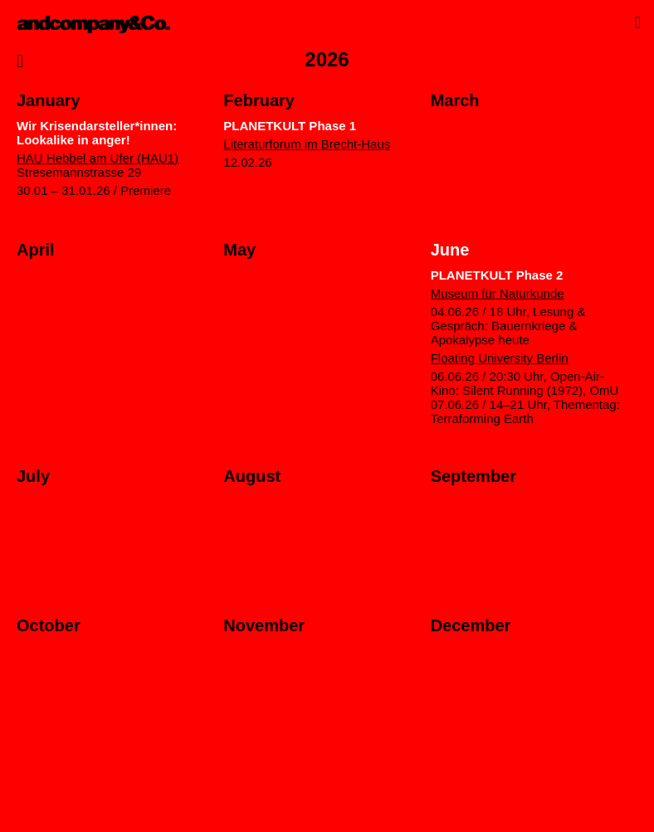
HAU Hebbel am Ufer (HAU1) (97, 158)
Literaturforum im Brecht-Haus (306, 144)
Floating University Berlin (500, 358)
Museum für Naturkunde (497, 293)
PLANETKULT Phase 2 (498, 275)
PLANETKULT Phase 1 (289, 126)
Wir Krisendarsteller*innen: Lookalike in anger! (97, 133)
